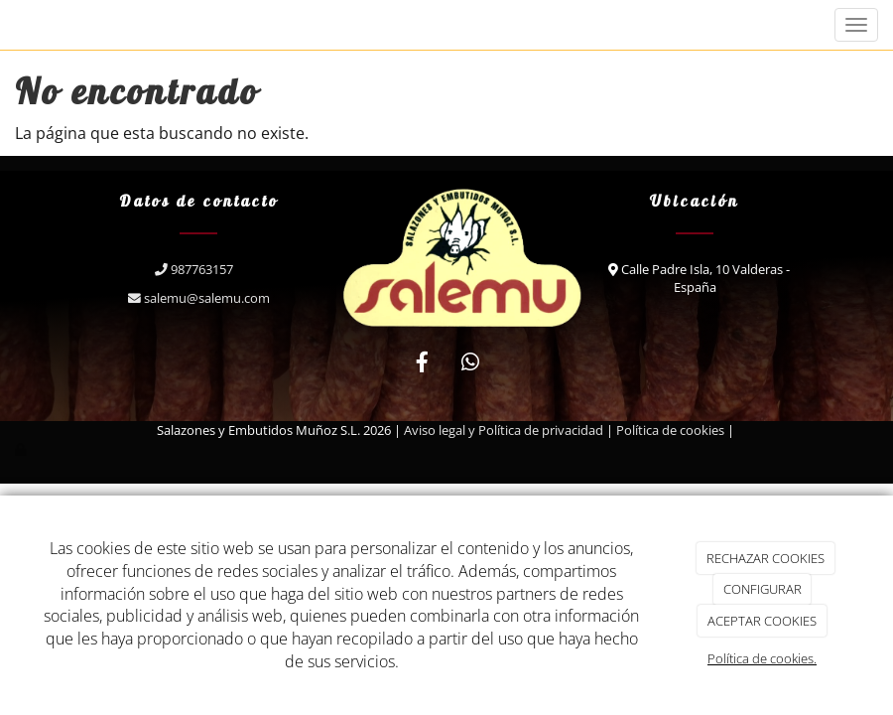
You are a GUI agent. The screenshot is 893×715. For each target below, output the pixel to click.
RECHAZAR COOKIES (765, 558)
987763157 (198, 269)
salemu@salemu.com (199, 298)
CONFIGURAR (762, 589)
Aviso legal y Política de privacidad (503, 430)
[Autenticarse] (22, 449)
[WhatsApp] (470, 364)
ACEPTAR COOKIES (762, 621)
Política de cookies (670, 430)
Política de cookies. (762, 658)
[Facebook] (423, 364)
